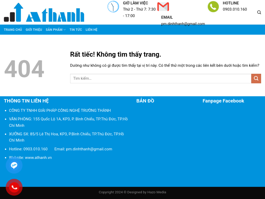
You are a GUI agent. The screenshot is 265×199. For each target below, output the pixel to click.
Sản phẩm (56, 29)
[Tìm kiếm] (259, 12)
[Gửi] (256, 78)
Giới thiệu (34, 30)
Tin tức (76, 30)
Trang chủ (13, 30)
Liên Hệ (92, 30)
